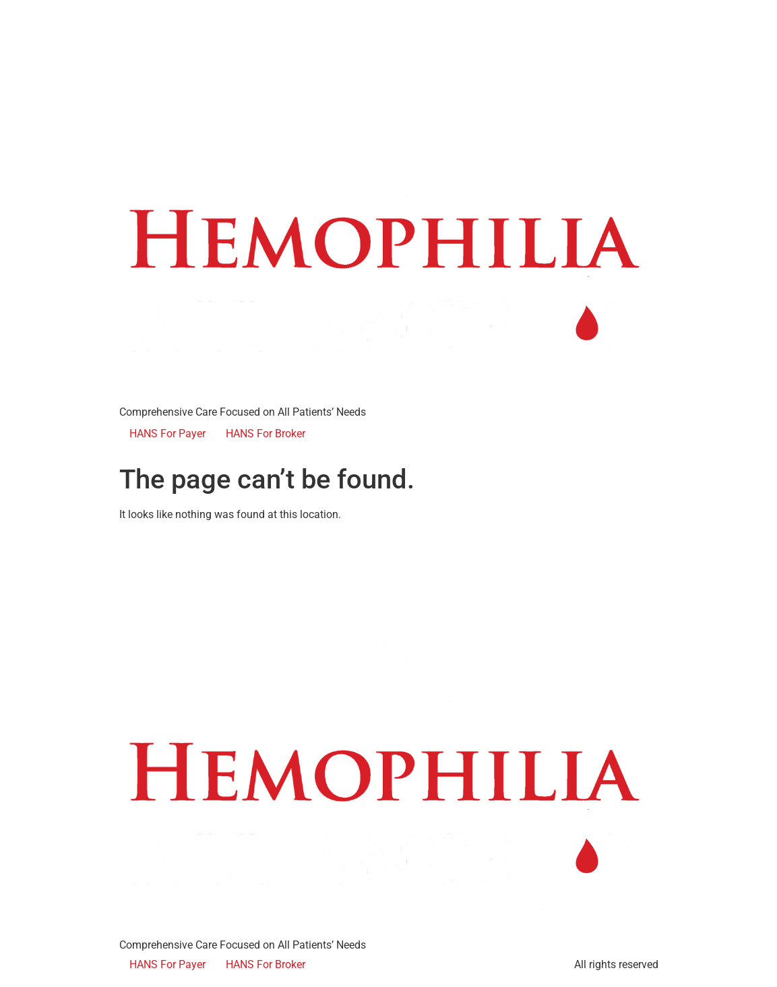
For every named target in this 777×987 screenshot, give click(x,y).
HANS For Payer (167, 433)
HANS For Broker (265, 433)
